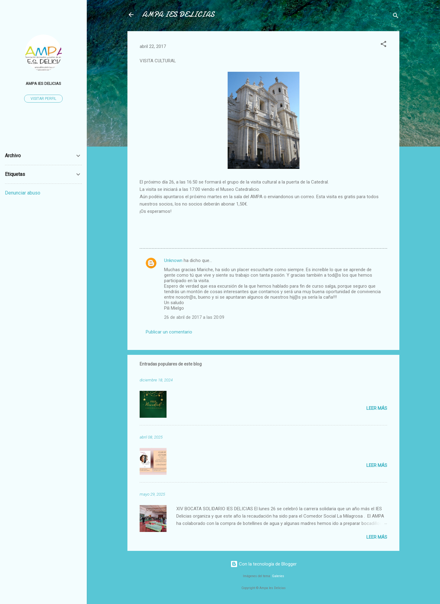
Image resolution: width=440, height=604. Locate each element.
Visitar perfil (43, 98)
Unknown (173, 260)
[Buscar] (395, 16)
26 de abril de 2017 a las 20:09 (194, 317)
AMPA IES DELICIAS (178, 14)
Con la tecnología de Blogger (263, 564)
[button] (383, 45)
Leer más (376, 408)
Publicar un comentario (169, 332)
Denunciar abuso (22, 193)
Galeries (278, 576)
